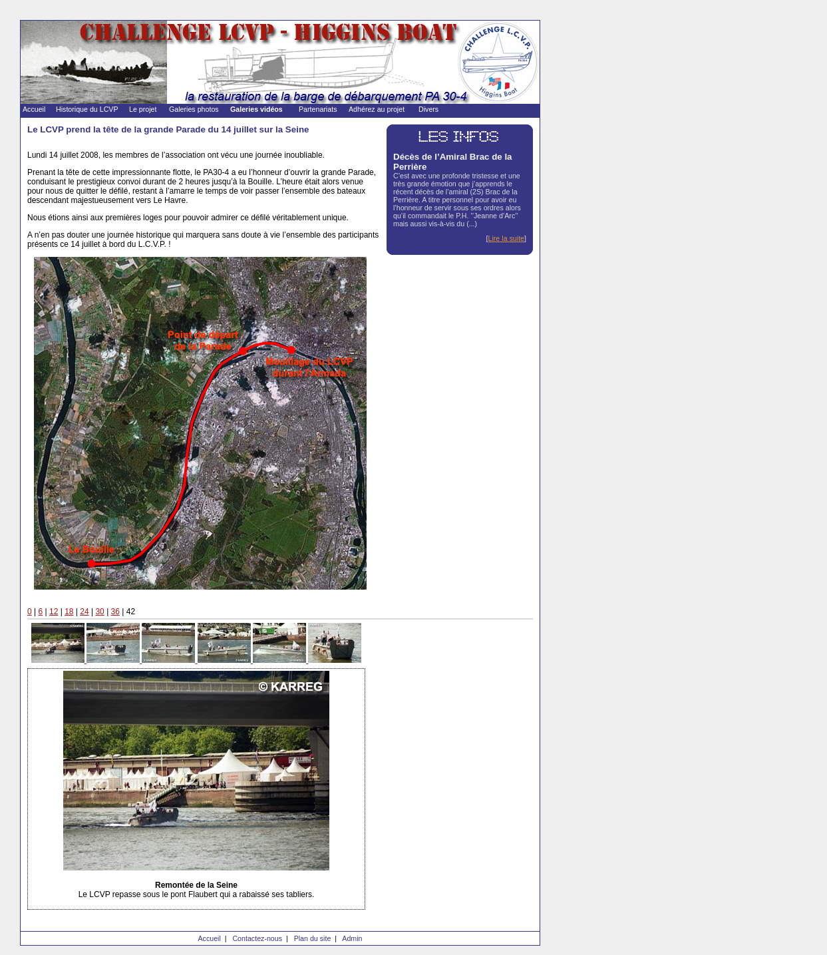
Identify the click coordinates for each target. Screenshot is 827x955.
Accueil (209, 938)
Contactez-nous (257, 938)
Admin (352, 938)
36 (115, 611)
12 (53, 611)
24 (84, 611)
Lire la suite (506, 238)
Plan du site (312, 938)
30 (99, 611)
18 (69, 611)
